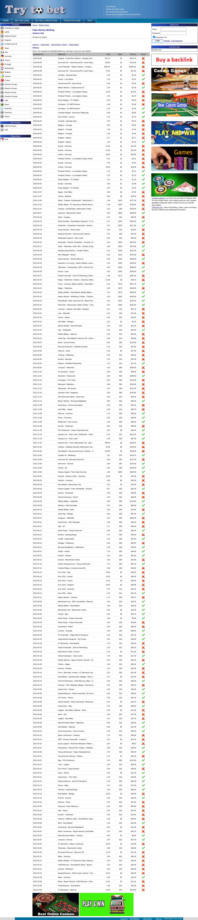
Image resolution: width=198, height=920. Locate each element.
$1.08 (134, 104)
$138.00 (133, 205)
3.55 (108, 125)
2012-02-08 (37, 877)
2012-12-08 (37, 405)
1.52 (108, 326)
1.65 (108, 622)
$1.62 (134, 322)
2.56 (108, 681)
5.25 (108, 217)
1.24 (108, 117)
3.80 (108, 384)
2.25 (108, 255)
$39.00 (133, 493)
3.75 (108, 234)
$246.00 (133, 367)
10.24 (108, 873)
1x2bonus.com (157, 207)
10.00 (108, 167)
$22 (120, 635)
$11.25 (133, 773)
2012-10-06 (37, 455)
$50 (120, 209)
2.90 (108, 393)
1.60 (108, 472)
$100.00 (133, 890)
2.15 (108, 292)
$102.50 (133, 464)
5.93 (108, 710)
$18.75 (133, 702)
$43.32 (133, 280)
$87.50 (133, 564)
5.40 (108, 100)
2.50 (108, 848)
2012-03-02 (37, 827)
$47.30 (133, 635)
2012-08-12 (37, 510)
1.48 (108, 200)
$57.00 (133, 347)
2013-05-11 (37, 246)
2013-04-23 (37, 280)
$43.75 (133, 597)
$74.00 (133, 510)
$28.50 (133, 664)
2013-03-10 (37, 309)
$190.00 (133, 384)
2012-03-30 (37, 752)
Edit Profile (45, 44)
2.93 (108, 861)
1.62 (108, 322)
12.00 (108, 92)
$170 (120, 276)
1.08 (108, 104)
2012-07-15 (37, 564)
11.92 (108, 881)
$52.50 (133, 217)
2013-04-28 (37, 271)
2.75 (108, 752)
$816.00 (133, 443)
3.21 (108, 159)
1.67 (108, 225)
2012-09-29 (37, 476)
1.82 (108, 468)
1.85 (108, 510)
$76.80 (133, 560)
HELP (90, 20)
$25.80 (133, 735)
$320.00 (133, 472)
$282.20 (133, 276)
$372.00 (133, 246)
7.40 (108, 129)
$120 (120, 200)
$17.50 (133, 363)
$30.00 (133, 723)
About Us (159, 919)
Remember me (161, 37)
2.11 (108, 309)
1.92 (108, 539)
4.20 (108, 263)
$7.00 (134, 163)
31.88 (108, 447)
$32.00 (133, 869)
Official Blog (147, 919)
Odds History (74, 44)
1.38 (108, 205)
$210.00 (133, 250)
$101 (120, 301)
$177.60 (133, 200)
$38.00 (133, 497)
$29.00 (133, 748)
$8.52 (134, 744)
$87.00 (133, 514)
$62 (120, 459)
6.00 (108, 727)
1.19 (108, 175)
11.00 (108, 146)
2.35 (108, 330)
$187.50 (133, 388)
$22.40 (133, 877)
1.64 (108, 242)
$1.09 (134, 88)
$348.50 (133, 288)
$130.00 (133, 342)
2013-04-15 (37, 296)
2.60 (108, 342)
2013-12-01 (37, 205)
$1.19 (134, 175)
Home (34, 25)
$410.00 (133, 242)
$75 (120, 455)
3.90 (108, 192)
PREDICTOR (72, 20)
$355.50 (133, 221)
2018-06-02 (37, 75)
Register (167, 41)
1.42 (108, 108)
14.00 (108, 585)
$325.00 (133, 271)
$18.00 (133, 230)
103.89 (107, 62)
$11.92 (133, 881)
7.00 (108, 163)
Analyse (35, 44)
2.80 (108, 372)
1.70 (108, 551)
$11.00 (133, 146)
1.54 (108, 96)
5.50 (108, 380)
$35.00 (133, 397)
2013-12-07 (37, 192)
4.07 (108, 489)
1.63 (108, 601)
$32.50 (133, 334)
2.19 (108, 672)
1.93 (108, 267)
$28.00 (133, 585)
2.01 (108, 284)
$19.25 (133, 756)
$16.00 (133, 606)
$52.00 (133, 405)
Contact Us (124, 919)
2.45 (108, 815)
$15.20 (133, 326)
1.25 (108, 75)
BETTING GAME (22, 20)
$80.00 (133, 543)
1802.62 (107, 67)
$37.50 (133, 359)
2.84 (108, 744)
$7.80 (134, 192)
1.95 (108, 355)
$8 (121, 430)
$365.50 (133, 292)
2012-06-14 (37, 572)
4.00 (108, 376)
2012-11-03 (37, 443)
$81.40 (133, 489)
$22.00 (133, 150)
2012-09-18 (37, 484)
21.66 (108, 280)
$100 (120, 205)
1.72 (108, 735)
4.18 (108, 819)
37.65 (108, 71)
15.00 (108, 794)
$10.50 (133, 484)
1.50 (108, 886)
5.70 (108, 347)
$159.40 (133, 447)
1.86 (108, 246)
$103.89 (133, 62)
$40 (120, 505)
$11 (120, 589)
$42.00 (133, 668)
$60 (120, 367)
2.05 (108, 259)
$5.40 (134, 100)
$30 (120, 372)
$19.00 (133, 317)
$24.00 (133, 476)
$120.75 (133, 455)
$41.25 (133, 589)
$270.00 (133, 255)
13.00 (108, 572)
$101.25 (133, 434)
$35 (120, 413)
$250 (120, 225)
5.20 (108, 405)
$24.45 (133, 601)
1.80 (108, 230)
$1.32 (134, 142)
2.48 (108, 338)
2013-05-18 (37, 230)
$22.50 (133, 865)
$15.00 (133, 886)
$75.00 (133, 234)
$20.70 (133, 831)
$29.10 (133, 685)
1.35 (108, 133)
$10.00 (133, 167)
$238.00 (133, 451)
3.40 (108, 238)
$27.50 (133, 802)
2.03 (108, 418)
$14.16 (133, 739)
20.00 (108, 154)
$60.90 (133, 418)
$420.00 (133, 263)
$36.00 (133, 430)
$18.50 (133, 639)
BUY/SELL (46, 20)
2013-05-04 (37, 250)
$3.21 (134, 159)
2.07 (108, 831)
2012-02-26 (37, 852)
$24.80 (133, 338)
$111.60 (133, 459)
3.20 (108, 869)
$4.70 (134, 121)
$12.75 (133, 614)
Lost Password (176, 41)
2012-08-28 (37, 497)
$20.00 (133, 154)
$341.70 (133, 284)
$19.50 (133, 196)
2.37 (108, 221)
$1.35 (134, 133)
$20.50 (133, 810)
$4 (121, 873)
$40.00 (133, 530)
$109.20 (133, 468)
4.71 (108, 677)
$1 (121, 58)
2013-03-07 (37, 342)
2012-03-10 (37, 802)
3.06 (108, 693)
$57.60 (133, 539)
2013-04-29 (37, 267)
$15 (120, 355)
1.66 (108, 276)
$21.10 (133, 309)
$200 (120, 213)
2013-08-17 (37, 213)
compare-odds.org (159, 198)
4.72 (108, 739)
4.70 (108, 121)
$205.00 (133, 259)
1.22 (108, 79)
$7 (121, 756)
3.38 (108, 409)
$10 (120, 217)
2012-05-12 (37, 597)
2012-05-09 (37, 601)
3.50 (108, 397)
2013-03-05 (37, 347)
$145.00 (133, 393)
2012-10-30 (37, 447)
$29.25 (133, 355)
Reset (64, 44)
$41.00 (133, 660)
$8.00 (134, 618)
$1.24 (134, 117)
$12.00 (133, 92)
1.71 (108, 526)
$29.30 (133, 861)
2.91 (108, 685)
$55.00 (133, 752)
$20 (120, 234)
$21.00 (133, 313)
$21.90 (133, 672)
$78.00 (133, 547)
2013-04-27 (37, 276)
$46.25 (133, 522)
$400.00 (133, 213)
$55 (120, 501)
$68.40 (133, 526)
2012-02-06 (37, 881)
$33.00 (133, 581)
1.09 (108, 88)
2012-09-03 (37, 493)
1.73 (108, 413)
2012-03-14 (37, 781)
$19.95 (133, 777)
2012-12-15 (37, 372)
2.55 (108, 614)
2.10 (108, 209)
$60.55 (133, 413)
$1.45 (134, 188)
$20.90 (133, 819)
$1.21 (134, 171)
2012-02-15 (37, 873)
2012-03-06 (37, 815)
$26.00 (133, 572)
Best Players (56, 44)
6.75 (108, 434)
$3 (121, 581)
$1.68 (134, 184)
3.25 (108, 271)
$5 (121, 196)
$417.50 (133, 225)
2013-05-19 (37, 225)
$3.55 (134, 125)
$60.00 (133, 781)
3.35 (108, 83)
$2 (121, 192)
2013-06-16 (37, 217)
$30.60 (133, 693)
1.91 (108, 301)
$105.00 (133, 209)
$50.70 (133, 409)
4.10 (108, 367)
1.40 (108, 823)
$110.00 (133, 380)
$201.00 (133, 305)
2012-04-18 (37, 639)
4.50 (108, 401)
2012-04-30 (37, 606)
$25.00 (133, 848)
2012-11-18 (37, 430)
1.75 (108, 363)
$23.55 (133, 677)
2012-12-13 (37, 401)
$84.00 (133, 372)
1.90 (108, 317)
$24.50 (133, 815)
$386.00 (133, 267)
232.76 (107, 58)
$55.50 (133, 764)
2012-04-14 (37, 672)
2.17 (108, 138)
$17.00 (133, 351)
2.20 (108, 652)
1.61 (108, 455)
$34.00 (133, 238)
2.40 (108, 610)
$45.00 (133, 401)
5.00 (108, 113)
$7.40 (134, 129)
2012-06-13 (37, 581)
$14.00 (133, 844)
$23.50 (133, 330)
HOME (6, 20)
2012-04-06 (37, 689)
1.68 (108, 184)
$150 (120, 221)
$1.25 (134, 75)
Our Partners (135, 919)
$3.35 (134, 83)
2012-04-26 (37, 614)
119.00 (107, 451)
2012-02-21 (37, 861)
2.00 (108, 213)
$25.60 (133, 681)
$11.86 (133, 710)
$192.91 (133, 301)
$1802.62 (132, 67)
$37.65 (133, 71)
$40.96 (133, 873)
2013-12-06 (37, 200)
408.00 (107, 443)
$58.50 (133, 422)
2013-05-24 (37, 221)
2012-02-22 (37, 856)
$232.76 (133, 58)
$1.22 (134, 79)
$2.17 (134, 138)
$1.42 (134, 108)
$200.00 (133, 296)
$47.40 (133, 718)
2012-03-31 (37, 731)
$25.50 (133, 643)
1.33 (108, 777)
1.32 (108, 142)
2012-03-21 (37, 756)
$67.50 (133, 438)
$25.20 (133, 647)
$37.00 (133, 714)
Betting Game (44, 25)
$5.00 (134, 113)
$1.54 (134, 96)
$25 (120, 522)
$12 (120, 647)
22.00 (108, 150)
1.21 (108, 171)
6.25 (108, 702)
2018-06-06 (37, 58)
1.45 (108, 188)
